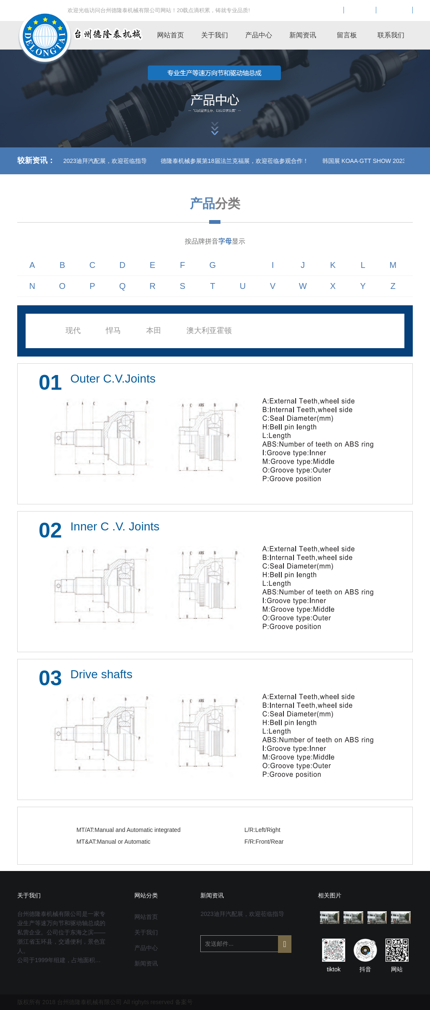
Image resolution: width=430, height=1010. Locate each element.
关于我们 (214, 35)
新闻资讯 (302, 35)
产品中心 (258, 35)
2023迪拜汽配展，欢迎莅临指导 (242, 913)
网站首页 (170, 35)
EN (360, 10)
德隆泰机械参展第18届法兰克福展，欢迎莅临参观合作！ (192, 160)
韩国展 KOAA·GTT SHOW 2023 (322, 160)
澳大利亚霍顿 (209, 330)
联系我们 (391, 35)
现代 (73, 330)
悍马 (113, 330)
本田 (153, 330)
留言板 (347, 35)
